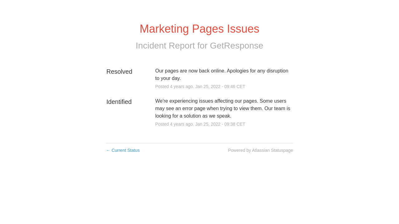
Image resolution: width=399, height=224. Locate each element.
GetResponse (236, 45)
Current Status (123, 150)
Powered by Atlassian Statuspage (260, 150)
